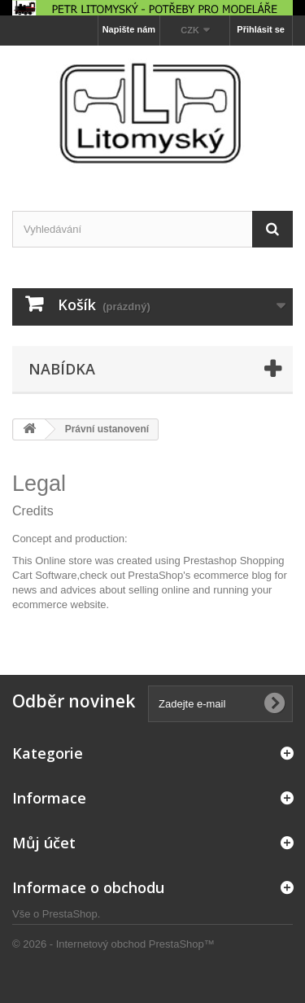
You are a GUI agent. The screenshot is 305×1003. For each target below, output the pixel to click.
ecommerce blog (233, 575)
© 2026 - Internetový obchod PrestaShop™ (113, 944)
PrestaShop (70, 914)
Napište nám (128, 29)
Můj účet (44, 842)
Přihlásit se (261, 29)
